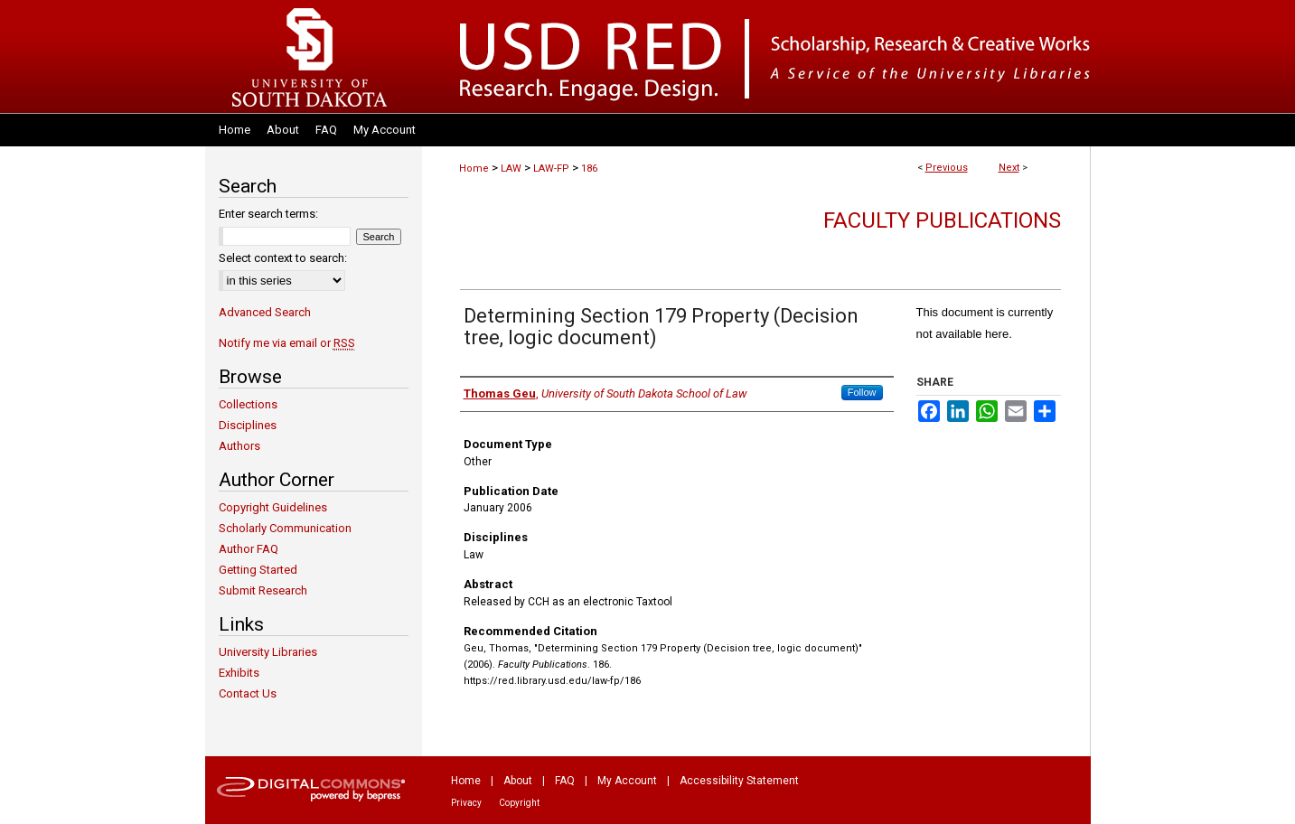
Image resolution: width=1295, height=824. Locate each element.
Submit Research (263, 590)
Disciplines (248, 425)
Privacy (466, 803)
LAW (511, 168)
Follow (862, 392)
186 (589, 168)
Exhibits (239, 672)
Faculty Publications (942, 220)
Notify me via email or (287, 343)
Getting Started (258, 569)
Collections (248, 404)
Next (1009, 167)
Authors (239, 446)
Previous (946, 167)
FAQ (565, 780)
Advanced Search (265, 312)
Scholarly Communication (285, 528)
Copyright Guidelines (273, 507)
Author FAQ (248, 549)
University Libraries (268, 652)
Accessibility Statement (739, 780)
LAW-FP (551, 168)
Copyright (519, 803)
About (517, 780)
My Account (627, 780)
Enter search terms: (268, 213)
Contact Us (248, 693)
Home (474, 168)
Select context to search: (283, 258)
